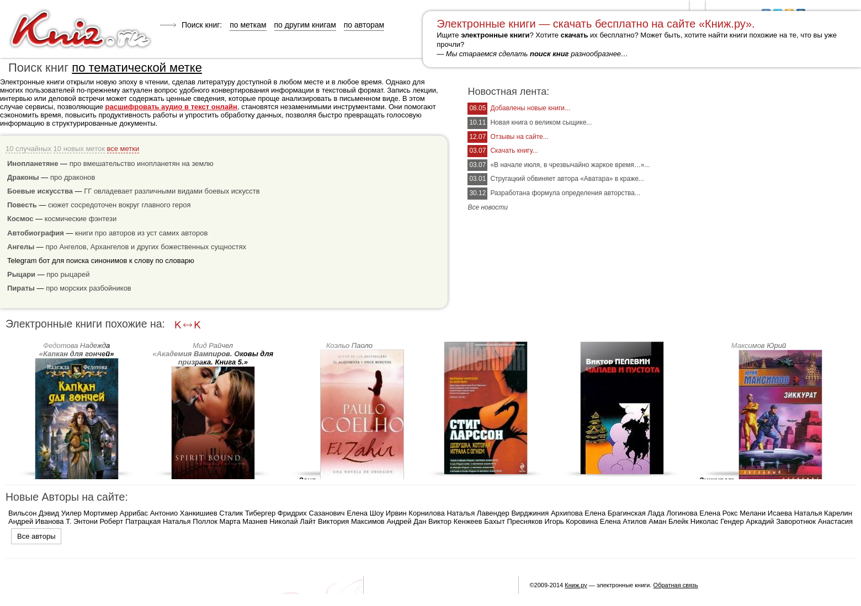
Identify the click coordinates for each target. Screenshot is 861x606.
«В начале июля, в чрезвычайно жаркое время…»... (570, 165)
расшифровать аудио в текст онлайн (171, 107)
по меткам (248, 24)
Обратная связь (675, 585)
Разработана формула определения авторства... (565, 193)
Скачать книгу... (514, 150)
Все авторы (36, 536)
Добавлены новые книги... (530, 108)
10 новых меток (79, 148)
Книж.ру (576, 585)
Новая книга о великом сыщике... (541, 122)
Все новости (487, 207)
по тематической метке (137, 67)
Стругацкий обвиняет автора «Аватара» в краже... (567, 179)
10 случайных (28, 148)
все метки (123, 148)
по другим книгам (305, 24)
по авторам (364, 24)
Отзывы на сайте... (519, 137)
